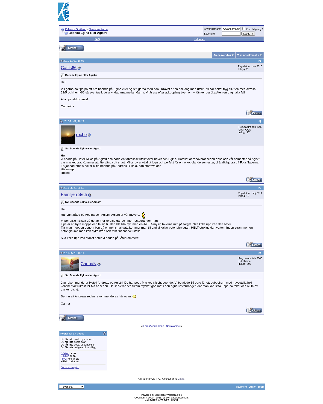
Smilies (65, 356)
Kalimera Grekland (75, 29)
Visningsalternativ (248, 55)
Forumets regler (70, 367)
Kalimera (241, 386)
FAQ (97, 39)
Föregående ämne (153, 326)
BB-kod (65, 353)
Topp (261, 386)
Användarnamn (212, 28)
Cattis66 (68, 67)
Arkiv (252, 386)
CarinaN (88, 263)
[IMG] (64, 358)
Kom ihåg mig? (252, 29)
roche (81, 134)
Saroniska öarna (98, 29)
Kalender (199, 39)
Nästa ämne (173, 326)
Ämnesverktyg (222, 55)
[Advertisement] (181, 11)
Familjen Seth (74, 194)
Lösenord (209, 33)
